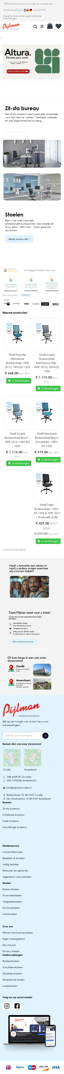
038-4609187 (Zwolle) (17, 776)
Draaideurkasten (12, 973)
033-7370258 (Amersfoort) (19, 780)
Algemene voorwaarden (17, 876)
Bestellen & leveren (14, 858)
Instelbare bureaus (13, 814)
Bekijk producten (18, 239)
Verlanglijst (58, 26)
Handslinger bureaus (15, 827)
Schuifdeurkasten (13, 967)
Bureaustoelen (11, 889)
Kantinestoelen (11, 907)
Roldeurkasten (11, 961)
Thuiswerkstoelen (12, 895)
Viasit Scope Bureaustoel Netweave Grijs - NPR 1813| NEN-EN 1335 (46, 363)
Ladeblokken (10, 985)
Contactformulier (12, 852)
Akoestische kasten (14, 979)
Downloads (9, 945)
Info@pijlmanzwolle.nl (17, 787)
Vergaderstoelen (12, 901)
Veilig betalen (11, 864)
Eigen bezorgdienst (14, 938)
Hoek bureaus (11, 821)
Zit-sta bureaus (11, 808)
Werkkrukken (10, 914)
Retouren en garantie (16, 870)
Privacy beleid (11, 951)
